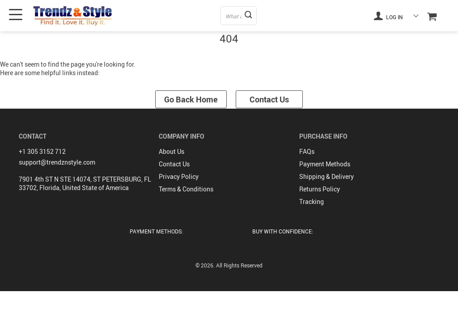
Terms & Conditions (186, 189)
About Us (171, 151)
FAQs (306, 151)
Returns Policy (319, 189)
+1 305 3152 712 (42, 151)
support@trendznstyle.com (57, 162)
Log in (388, 15)
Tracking (311, 201)
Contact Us (269, 99)
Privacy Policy (179, 176)
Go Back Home (191, 99)
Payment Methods (324, 164)
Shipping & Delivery (326, 176)
